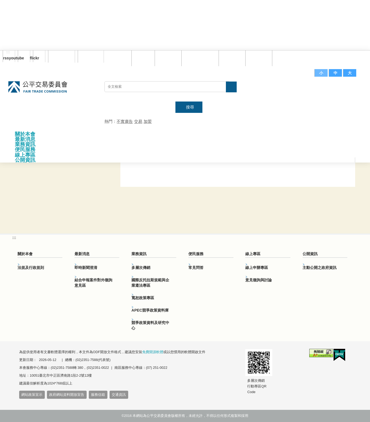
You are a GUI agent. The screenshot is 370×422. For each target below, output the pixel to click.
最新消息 (25, 139)
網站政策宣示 (31, 395)
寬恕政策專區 (142, 298)
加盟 (148, 121)
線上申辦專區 (256, 267)
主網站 (351, 89)
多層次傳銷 (140, 267)
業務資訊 (25, 144)
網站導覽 (167, 58)
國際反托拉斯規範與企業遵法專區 (150, 283)
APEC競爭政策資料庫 (150, 310)
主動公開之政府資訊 (320, 267)
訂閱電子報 (61, 56)
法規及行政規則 (31, 267)
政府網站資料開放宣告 (66, 395)
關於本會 (25, 134)
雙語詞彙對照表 (198, 58)
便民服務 (25, 149)
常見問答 (231, 58)
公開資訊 (25, 160)
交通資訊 (119, 395)
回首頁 (142, 58)
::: (8, 52)
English (89, 56)
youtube (21, 58)
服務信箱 (284, 58)
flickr (36, 58)
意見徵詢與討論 (258, 280)
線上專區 (25, 155)
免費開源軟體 (152, 352)
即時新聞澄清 (85, 267)
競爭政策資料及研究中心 (150, 325)
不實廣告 (125, 121)
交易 (138, 121)
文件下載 (257, 58)
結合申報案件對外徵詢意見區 (93, 283)
